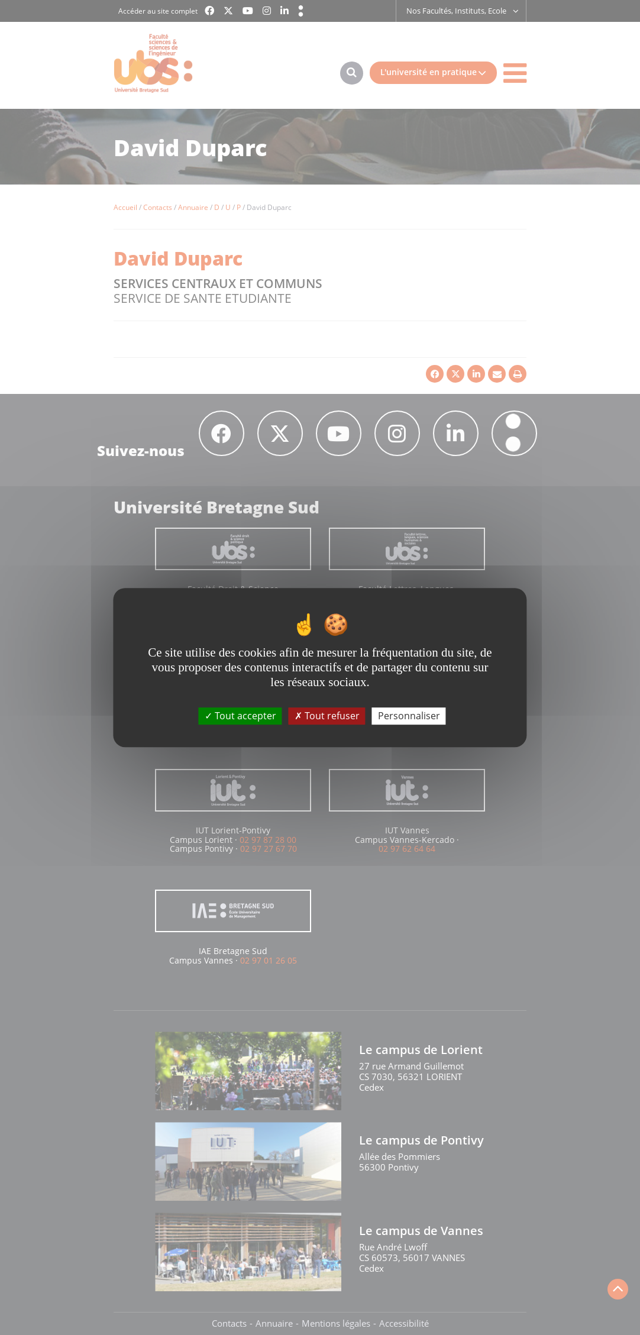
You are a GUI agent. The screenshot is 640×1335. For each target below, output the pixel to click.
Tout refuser (327, 715)
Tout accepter (240, 715)
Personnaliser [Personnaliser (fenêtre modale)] (409, 715)
